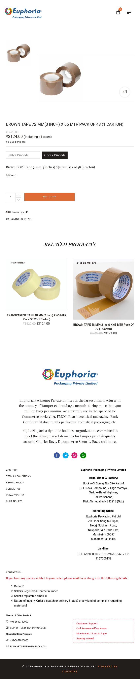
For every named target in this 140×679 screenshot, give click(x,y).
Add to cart (49, 196)
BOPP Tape (26, 219)
